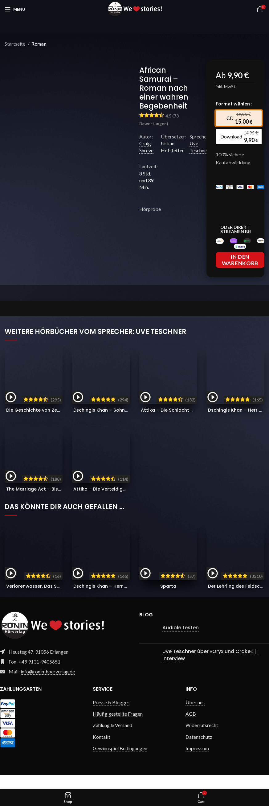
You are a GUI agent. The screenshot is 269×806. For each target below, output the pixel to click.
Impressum (197, 762)
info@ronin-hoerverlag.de (48, 686)
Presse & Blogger (111, 716)
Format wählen (233, 103)
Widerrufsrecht (201, 739)
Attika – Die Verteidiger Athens (124, 503)
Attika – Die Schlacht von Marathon (197, 424)
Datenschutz (198, 751)
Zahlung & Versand (112, 739)
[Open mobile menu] (15, 9)
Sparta (168, 600)
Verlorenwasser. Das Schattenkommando (58, 600)
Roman (39, 44)
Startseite (15, 44)
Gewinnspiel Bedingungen (120, 762)
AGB (190, 728)
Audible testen (180, 641)
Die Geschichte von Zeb (57, 424)
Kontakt (101, 751)
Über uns (195, 716)
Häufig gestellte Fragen (118, 728)
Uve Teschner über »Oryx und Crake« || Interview (210, 669)
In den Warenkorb (240, 274)
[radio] (242, 118)
